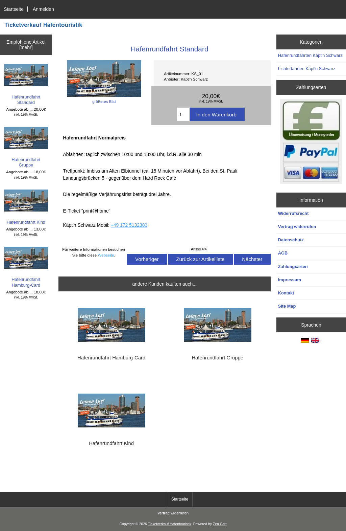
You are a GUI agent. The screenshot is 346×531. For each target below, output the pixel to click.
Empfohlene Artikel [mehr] (26, 44)
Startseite (14, 9)
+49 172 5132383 (129, 225)
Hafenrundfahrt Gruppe (26, 147)
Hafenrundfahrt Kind (26, 207)
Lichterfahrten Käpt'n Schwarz (307, 68)
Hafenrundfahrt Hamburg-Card (26, 267)
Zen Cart (220, 524)
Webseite (106, 255)
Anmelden (43, 9)
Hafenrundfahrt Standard (26, 84)
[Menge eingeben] (183, 114)
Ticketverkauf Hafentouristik (169, 524)
